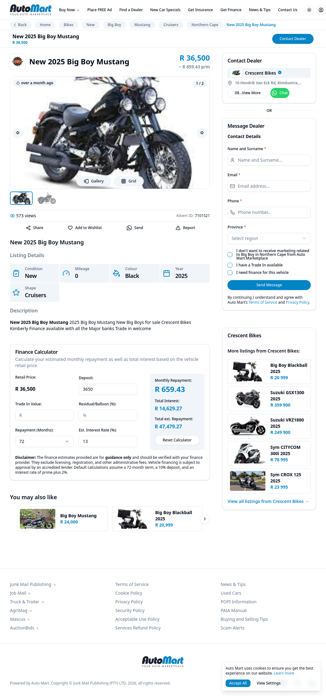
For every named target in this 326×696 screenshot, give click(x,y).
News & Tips (260, 9)
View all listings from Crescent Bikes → (268, 501)
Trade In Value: (28, 404)
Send (135, 227)
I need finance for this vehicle (262, 272)
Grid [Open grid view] (128, 181)
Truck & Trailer (27, 602)
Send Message (269, 285)
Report (185, 227)
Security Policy (130, 610)
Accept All (238, 683)
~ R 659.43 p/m (194, 67)
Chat (280, 92)
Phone (234, 201)
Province (236, 227)
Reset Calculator (177, 440)
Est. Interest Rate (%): (98, 430)
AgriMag (21, 610)
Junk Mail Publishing (33, 584)
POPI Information (238, 602)
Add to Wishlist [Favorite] (85, 227)
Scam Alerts (233, 628)
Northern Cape (204, 24)
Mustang (142, 24)
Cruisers (170, 24)
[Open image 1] (21, 198)
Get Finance (230, 9)
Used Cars (231, 593)
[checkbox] (229, 254)
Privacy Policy (297, 302)
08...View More (248, 92)
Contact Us (287, 9)
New (90, 24)
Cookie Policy (128, 593)
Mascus (20, 619)
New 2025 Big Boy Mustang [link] (251, 24)
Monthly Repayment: (173, 380)
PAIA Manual (233, 610)
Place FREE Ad (99, 9)
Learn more (284, 673)
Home (45, 24)
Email (233, 174)
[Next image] (202, 133)
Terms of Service (263, 302)
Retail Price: (25, 377)
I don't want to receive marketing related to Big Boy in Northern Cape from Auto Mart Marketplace (272, 254)
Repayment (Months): (34, 430)
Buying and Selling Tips (244, 619)
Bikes (68, 24)
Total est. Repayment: (174, 419)
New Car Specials (165, 9)
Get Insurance (200, 9)
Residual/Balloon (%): (97, 404)
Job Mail (20, 593)
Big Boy (115, 24)
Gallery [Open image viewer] (93, 181)
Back (19, 24)
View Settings (269, 683)
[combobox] (269, 238)
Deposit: (86, 377)
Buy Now (69, 9)
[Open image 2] (46, 198)
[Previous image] (18, 133)
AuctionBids (24, 628)
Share (35, 227)
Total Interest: (167, 401)
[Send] (135, 228)
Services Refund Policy (138, 628)
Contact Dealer (293, 38)
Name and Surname (246, 148)
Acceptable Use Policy (137, 619)
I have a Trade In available (259, 265)
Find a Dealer (131, 9)
